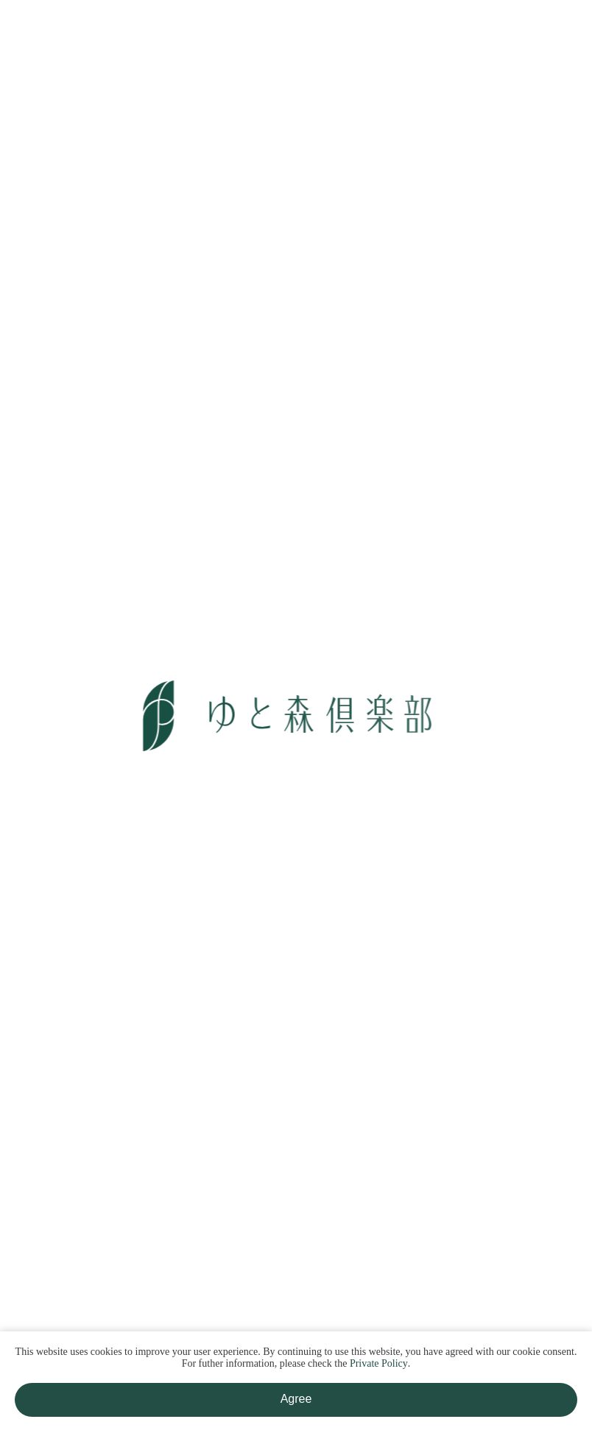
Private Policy (379, 1363)
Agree (296, 1398)
